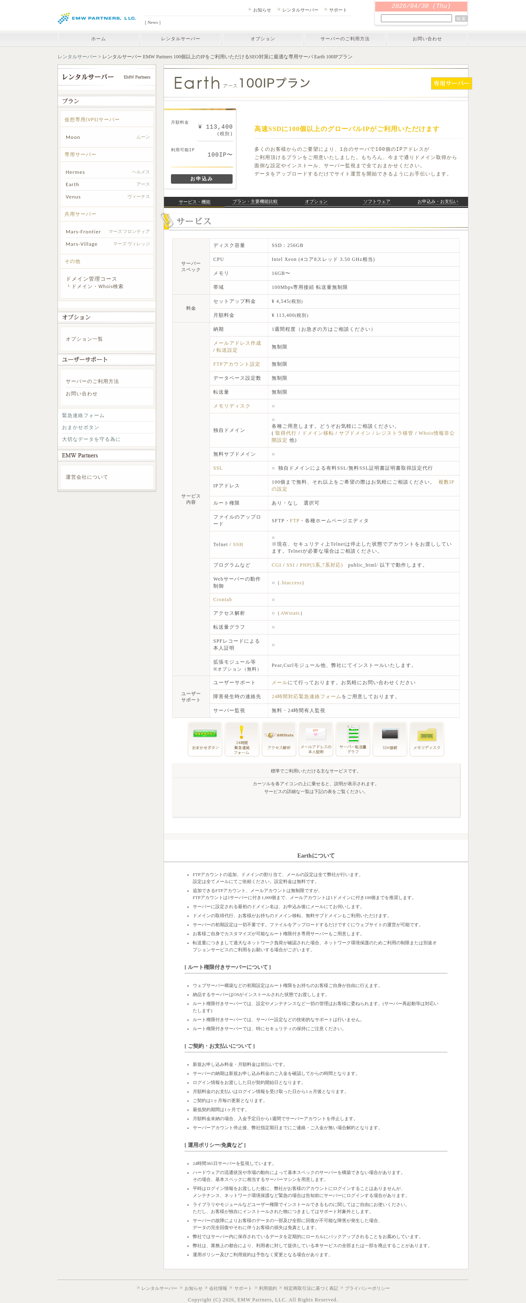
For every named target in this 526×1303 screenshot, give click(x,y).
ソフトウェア (376, 201)
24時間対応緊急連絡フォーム (306, 696)
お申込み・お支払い (438, 201)
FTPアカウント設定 (237, 364)
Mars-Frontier (83, 231)
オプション (263, 38)
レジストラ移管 (395, 433)
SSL (218, 468)
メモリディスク (232, 406)
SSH (238, 544)
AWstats (290, 613)
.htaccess (291, 583)
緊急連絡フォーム (83, 415)
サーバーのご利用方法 (345, 38)
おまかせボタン (80, 427)
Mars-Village (82, 244)
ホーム (98, 38)
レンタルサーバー (300, 9)
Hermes (75, 172)
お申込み (201, 179)
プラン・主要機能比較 (255, 201)
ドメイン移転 (319, 433)
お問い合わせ (427, 38)
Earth (72, 184)
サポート (338, 9)
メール (280, 682)
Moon (73, 137)
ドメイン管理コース (92, 279)
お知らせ (262, 9)
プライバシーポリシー (367, 1288)
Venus (73, 197)
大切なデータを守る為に (91, 439)
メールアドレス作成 (237, 343)
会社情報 (218, 1288)
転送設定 (227, 350)
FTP (295, 521)
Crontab (222, 599)
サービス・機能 (194, 201)
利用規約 (268, 1288)
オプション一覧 (84, 339)
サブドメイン (356, 433)
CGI (276, 565)
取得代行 (286, 433)
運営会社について (87, 477)
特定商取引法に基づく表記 (311, 1288)
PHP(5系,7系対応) (321, 565)
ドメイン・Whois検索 (98, 286)
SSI (290, 565)
